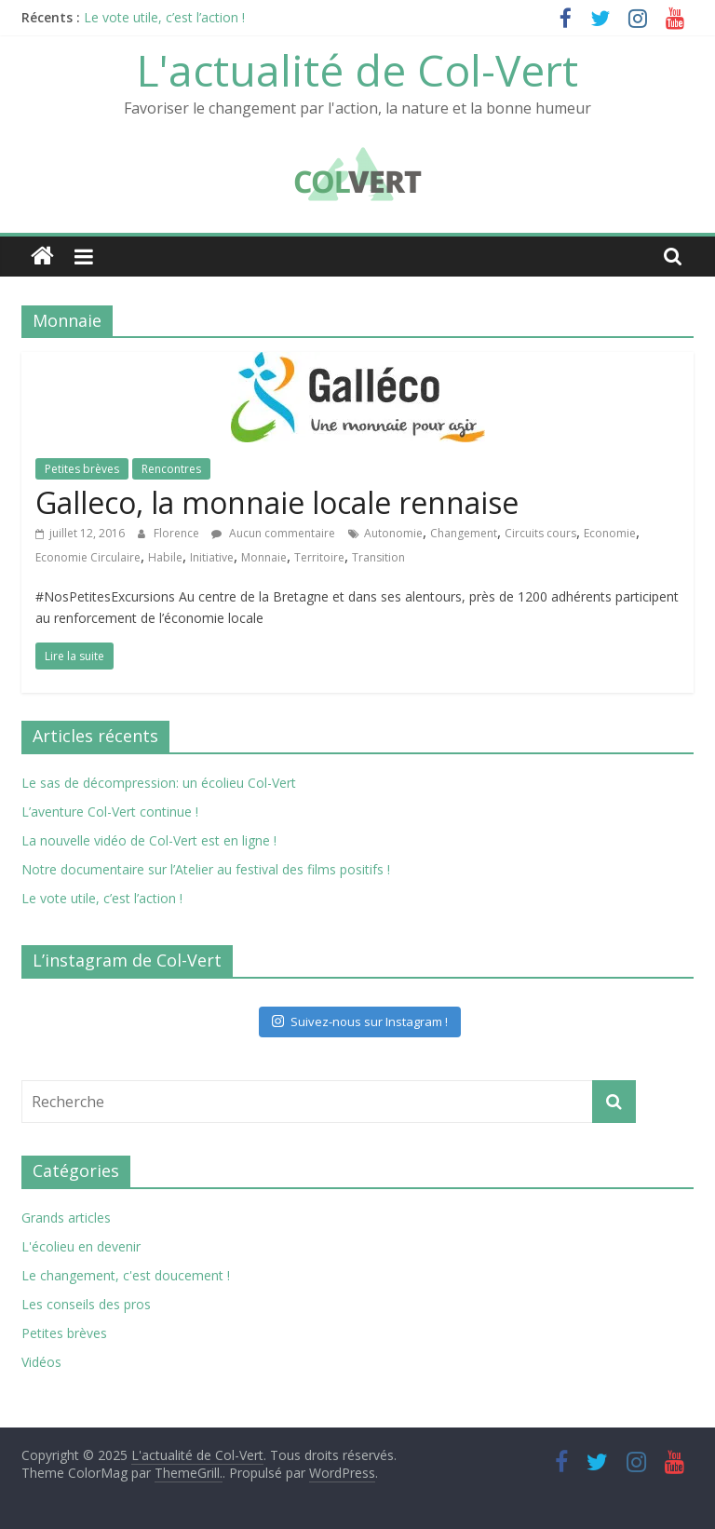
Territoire (319, 557)
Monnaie (264, 557)
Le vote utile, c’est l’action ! (164, 17)
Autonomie (393, 533)
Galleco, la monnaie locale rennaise (277, 502)
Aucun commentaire (273, 533)
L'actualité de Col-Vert (357, 70)
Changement (463, 533)
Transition (378, 557)
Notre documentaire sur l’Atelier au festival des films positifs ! (205, 869)
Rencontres (171, 469)
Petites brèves (82, 469)
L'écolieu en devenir (81, 1246)
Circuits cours (540, 533)
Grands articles (66, 1217)
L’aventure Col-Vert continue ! (109, 811)
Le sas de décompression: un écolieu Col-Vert (158, 783)
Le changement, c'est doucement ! (125, 1275)
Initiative (212, 557)
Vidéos (41, 1362)
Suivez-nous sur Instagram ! (360, 1021)
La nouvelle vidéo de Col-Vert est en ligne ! (149, 840)
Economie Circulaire (88, 557)
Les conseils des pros (86, 1304)
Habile (165, 557)
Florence (178, 533)
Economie (610, 533)
